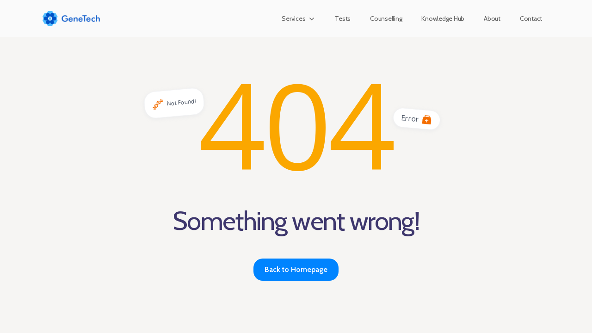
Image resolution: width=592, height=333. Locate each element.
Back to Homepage (296, 269)
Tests (343, 18)
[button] (298, 18)
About (492, 18)
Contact (531, 18)
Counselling (386, 18)
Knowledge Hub (442, 18)
